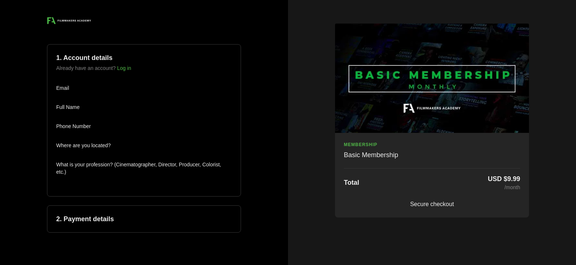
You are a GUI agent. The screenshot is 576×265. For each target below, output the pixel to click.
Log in (124, 68)
